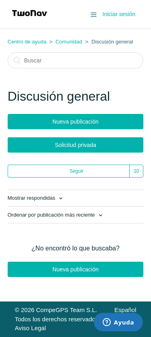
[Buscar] (76, 60)
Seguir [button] (77, 171)
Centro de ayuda (27, 42)
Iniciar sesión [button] (119, 14)
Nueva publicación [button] (75, 121)
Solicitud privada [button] (75, 145)
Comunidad (69, 42)
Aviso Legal (30, 328)
